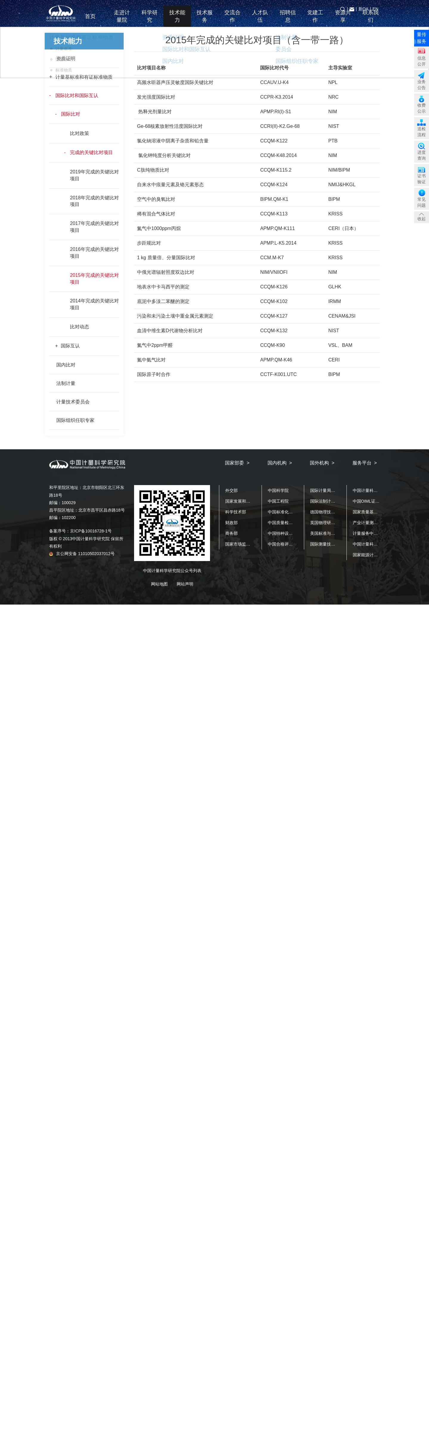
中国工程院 (278, 501)
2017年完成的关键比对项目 (94, 227)
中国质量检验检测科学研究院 (295, 522)
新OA (363, 9)
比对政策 (79, 133)
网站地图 (159, 584)
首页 (94, 20)
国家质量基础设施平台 (373, 512)
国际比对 (70, 114)
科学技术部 (235, 512)
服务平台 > (364, 462)
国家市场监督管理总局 (246, 544)
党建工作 (315, 20)
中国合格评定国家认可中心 (293, 544)
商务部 (231, 533)
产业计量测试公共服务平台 (378, 522)
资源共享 (342, 20)
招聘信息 (287, 20)
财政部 (231, 522)
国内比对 (65, 364)
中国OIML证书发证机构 (374, 501)
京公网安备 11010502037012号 (82, 553)
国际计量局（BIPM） (329, 490)
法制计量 (65, 383)
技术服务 (204, 20)
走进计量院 (122, 20)
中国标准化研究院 (284, 512)
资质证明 (65, 58)
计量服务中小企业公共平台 (378, 533)
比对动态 (79, 326)
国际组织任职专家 (75, 420)
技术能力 (177, 20)
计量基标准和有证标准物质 (84, 77)
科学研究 (149, 20)
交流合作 (232, 20)
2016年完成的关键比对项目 (94, 253)
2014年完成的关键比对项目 (94, 304)
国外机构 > (322, 462)
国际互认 (70, 345)
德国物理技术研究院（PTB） (337, 512)
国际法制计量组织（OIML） (336, 501)
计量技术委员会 (73, 401)
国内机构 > (280, 462)
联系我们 (370, 20)
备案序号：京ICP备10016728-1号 (80, 531)
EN (375, 9)
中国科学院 (278, 490)
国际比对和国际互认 (76, 95)
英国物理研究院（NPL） (333, 522)
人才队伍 (260, 20)
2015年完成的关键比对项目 (94, 279)
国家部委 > (237, 462)
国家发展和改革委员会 (246, 501)
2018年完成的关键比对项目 (94, 201)
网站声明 (185, 584)
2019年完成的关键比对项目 (94, 175)
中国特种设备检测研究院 (291, 533)
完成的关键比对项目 (91, 152)
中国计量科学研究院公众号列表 (172, 570)
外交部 (231, 490)
